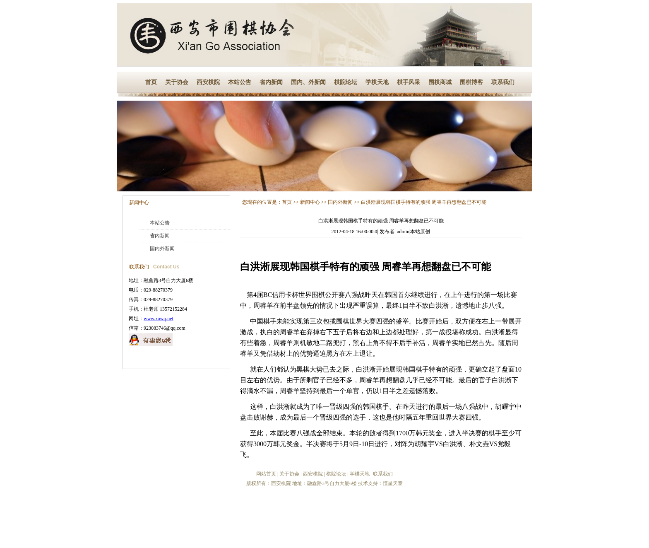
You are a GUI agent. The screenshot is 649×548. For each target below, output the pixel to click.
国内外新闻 (162, 248)
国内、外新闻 (308, 82)
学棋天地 (377, 82)
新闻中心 (139, 202)
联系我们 (502, 82)
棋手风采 (408, 82)
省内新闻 (271, 82)
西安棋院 (208, 82)
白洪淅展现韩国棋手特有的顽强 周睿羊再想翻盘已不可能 (423, 202)
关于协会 (176, 82)
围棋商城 (440, 82)
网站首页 (266, 474)
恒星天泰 (393, 483)
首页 (151, 82)
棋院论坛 (345, 82)
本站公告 (239, 82)
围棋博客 (471, 82)
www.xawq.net (158, 318)
